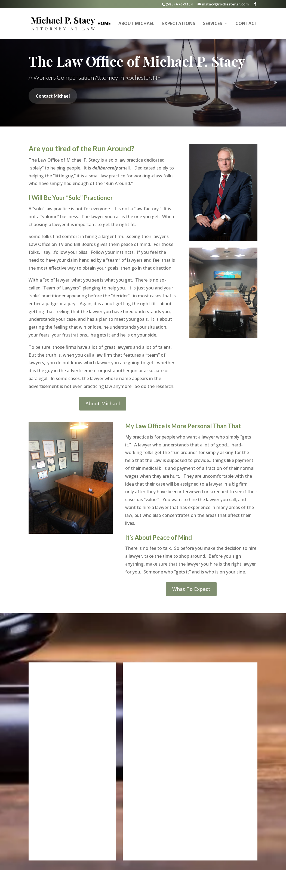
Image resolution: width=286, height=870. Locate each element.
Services (212, 24)
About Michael (136, 24)
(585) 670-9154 (179, 4)
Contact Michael (53, 95)
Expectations (178, 24)
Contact (246, 24)
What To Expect (191, 589)
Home (103, 24)
